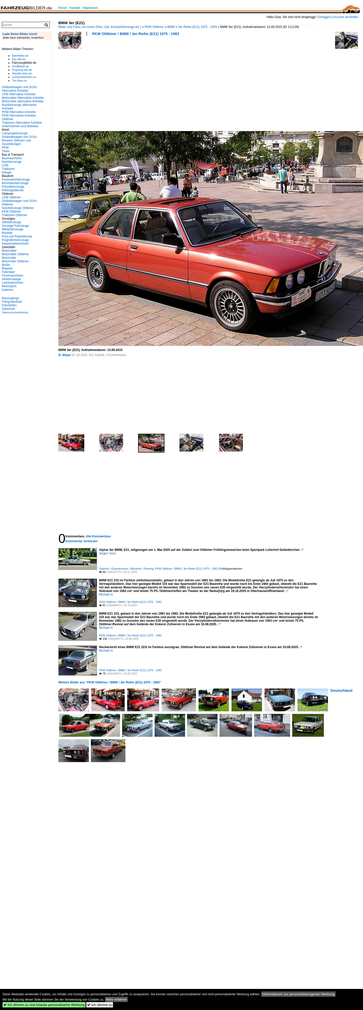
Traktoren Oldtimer (14, 215)
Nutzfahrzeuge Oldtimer (18, 208)
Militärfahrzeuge (12, 229)
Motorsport (9, 286)
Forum (62, 8)
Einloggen (324, 17)
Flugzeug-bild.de (22, 69)
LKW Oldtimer (11, 197)
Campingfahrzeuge (14, 133)
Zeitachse (8, 309)
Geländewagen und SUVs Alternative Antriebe (19, 88)
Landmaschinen (12, 282)
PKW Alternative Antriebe (19, 112)
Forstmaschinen (12, 275)
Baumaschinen (12, 158)
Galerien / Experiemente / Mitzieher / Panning (126, 568)
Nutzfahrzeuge (12, 162)
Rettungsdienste (13, 190)
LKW (5, 165)
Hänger (7, 172)
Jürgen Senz (107, 553)
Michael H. (106, 594)
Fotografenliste (12, 301)
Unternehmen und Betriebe (20, 126)
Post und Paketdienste (17, 236)
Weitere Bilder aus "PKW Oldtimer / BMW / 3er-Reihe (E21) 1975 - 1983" (109, 682)
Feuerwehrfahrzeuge (16, 179)
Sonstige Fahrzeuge (15, 226)
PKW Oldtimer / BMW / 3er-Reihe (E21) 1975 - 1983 (135, 34)
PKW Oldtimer (154, 27)
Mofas (6, 265)
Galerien (7, 290)
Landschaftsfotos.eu (24, 76)
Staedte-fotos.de (22, 73)
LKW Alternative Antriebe (19, 94)
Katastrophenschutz (15, 243)
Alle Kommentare (98, 536)
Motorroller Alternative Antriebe (22, 101)
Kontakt (75, 8)
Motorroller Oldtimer (15, 261)
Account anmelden (345, 17)
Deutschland (341, 690)
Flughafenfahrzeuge (15, 240)
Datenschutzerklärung (15, 312)
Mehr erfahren (116, 999)
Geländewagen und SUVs (19, 137)
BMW (171, 27)
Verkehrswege (11, 279)
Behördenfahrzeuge (15, 183)
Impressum (89, 8)
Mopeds (7, 268)
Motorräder (9, 250)
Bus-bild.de (18, 59)
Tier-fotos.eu (19, 80)
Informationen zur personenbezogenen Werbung (298, 994)
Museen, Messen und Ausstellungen (16, 142)
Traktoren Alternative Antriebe (22, 122)
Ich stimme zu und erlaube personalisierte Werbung (44, 1005)
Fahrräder (8, 272)
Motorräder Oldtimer (15, 254)
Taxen (6, 151)
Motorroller (9, 258)
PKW (5, 147)
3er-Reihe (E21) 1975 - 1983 (197, 27)
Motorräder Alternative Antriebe (23, 98)
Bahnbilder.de (20, 55)
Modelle (7, 233)
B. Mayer (64, 355)
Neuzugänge (10, 298)
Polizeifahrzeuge (13, 186)
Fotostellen (9, 305)
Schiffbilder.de (20, 66)
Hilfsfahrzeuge (11, 222)
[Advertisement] (126, 85)
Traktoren (8, 169)
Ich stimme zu (99, 1005)
